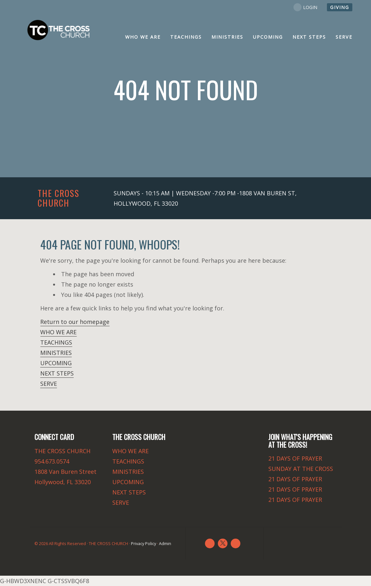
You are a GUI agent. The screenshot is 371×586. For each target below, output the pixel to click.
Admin (165, 543)
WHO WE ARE (58, 332)
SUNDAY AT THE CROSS (300, 469)
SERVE (48, 383)
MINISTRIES (56, 352)
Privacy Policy (143, 543)
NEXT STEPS (57, 373)
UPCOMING (56, 363)
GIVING (339, 7)
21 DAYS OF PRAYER (295, 458)
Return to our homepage (74, 322)
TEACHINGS (56, 342)
